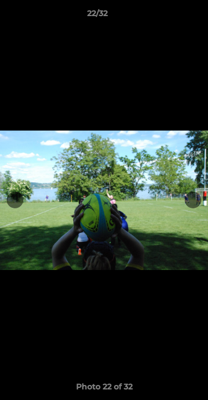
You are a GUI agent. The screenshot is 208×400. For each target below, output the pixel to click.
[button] (168, 16)
